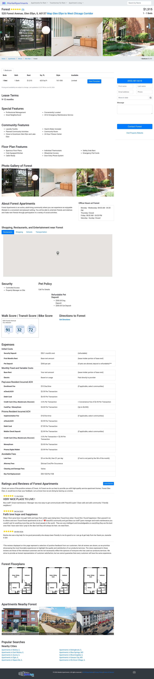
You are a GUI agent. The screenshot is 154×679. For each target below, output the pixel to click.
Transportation (41, 232)
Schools (29, 232)
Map (49, 13)
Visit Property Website (134, 133)
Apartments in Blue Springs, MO (71, 652)
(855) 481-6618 (134, 81)
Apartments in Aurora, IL (11, 655)
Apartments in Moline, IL (11, 650)
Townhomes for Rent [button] (58, 3)
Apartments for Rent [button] (39, 3)
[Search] (139, 3)
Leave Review (108, 483)
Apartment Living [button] (75, 3)
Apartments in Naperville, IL (12, 660)
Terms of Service (109, 672)
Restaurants (7, 232)
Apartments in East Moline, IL (13, 652)
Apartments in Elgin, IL (10, 657)
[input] (132, 98)
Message (120, 103)
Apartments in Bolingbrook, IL (70, 650)
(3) (23, 9)
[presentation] (133, 120)
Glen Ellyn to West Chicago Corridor (73, 13)
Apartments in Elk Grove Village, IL (72, 660)
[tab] (7, 70)
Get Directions (64, 320)
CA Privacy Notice (88, 672)
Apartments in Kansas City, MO (71, 657)
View (94, 81)
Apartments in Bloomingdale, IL (71, 655)
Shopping (19, 232)
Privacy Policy (98, 672)
